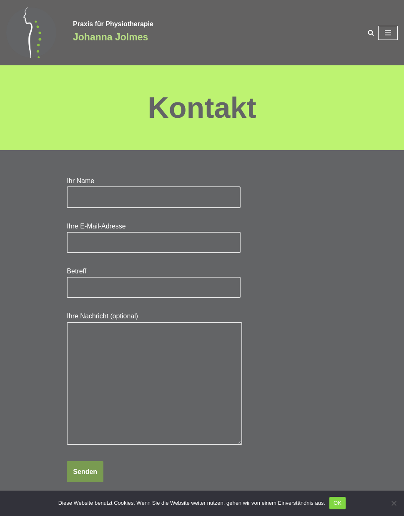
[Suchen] (371, 33)
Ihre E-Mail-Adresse (154, 234)
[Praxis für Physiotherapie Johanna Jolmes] (33, 32)
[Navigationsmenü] (388, 33)
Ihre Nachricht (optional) (154, 379)
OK (337, 503)
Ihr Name (154, 189)
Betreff (154, 279)
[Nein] (393, 503)
